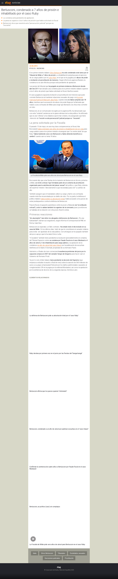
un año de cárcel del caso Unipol (49, 245)
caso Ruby (52, 78)
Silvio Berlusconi (56, 73)
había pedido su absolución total (52, 199)
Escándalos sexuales (77, 553)
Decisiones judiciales (52, 558)
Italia (34, 553)
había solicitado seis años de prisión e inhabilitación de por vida (61, 129)
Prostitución (69, 558)
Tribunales (61, 553)
